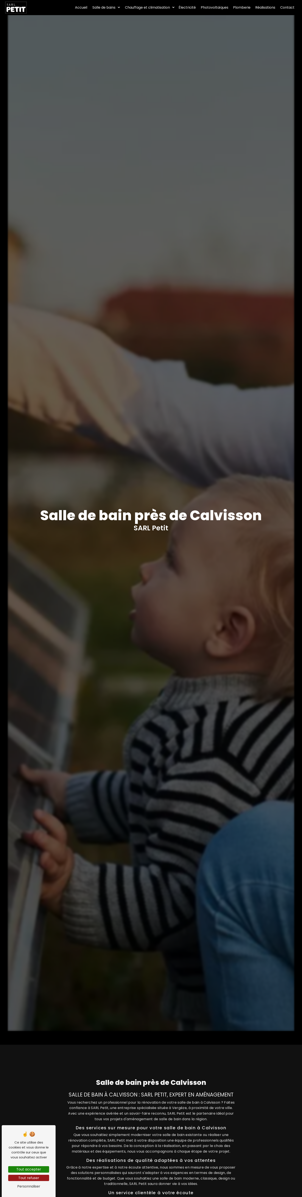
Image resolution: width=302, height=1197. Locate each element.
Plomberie (242, 7)
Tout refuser (28, 1177)
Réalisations (265, 7)
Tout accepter (28, 1169)
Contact (287, 7)
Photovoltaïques (214, 7)
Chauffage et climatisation (147, 7)
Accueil (81, 7)
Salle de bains (103, 7)
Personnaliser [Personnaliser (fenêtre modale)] (28, 1186)
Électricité (187, 7)
